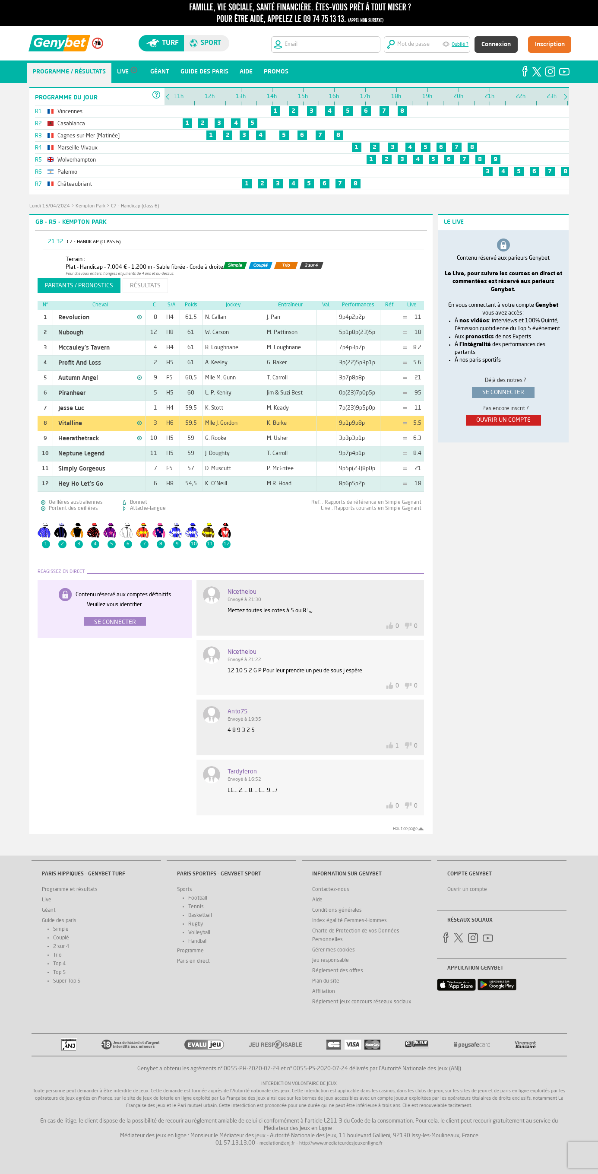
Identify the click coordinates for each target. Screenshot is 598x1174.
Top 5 (59, 972)
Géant (49, 910)
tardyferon (242, 772)
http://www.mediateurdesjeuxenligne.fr (341, 1143)
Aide (317, 900)
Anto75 (237, 712)
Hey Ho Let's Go (80, 484)
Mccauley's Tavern (84, 348)
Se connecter (115, 622)
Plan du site (325, 981)
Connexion (496, 44)
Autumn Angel (78, 378)
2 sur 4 (61, 946)
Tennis (196, 907)
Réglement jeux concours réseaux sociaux (361, 1002)
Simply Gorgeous (81, 469)
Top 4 (59, 964)
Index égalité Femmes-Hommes (349, 920)
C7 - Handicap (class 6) (135, 206)
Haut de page (405, 829)
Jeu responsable (330, 960)
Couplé (61, 938)
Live (46, 900)
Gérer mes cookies (333, 950)
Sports (184, 889)
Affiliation (323, 991)
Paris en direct (193, 961)
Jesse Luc (71, 408)
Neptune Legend (81, 454)
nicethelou (242, 592)
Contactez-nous (330, 889)
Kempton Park (90, 206)
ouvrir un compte (503, 420)
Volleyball (199, 932)
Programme (190, 951)
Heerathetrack (78, 439)
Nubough (70, 333)
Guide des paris (59, 920)
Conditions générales (337, 910)
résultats (145, 286)
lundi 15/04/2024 (49, 206)
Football (197, 898)
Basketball (200, 915)
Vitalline (70, 423)
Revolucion (73, 318)
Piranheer (71, 393)
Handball (198, 941)
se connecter (503, 392)
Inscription (550, 44)
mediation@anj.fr (277, 1143)
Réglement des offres (337, 971)
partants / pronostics (79, 286)
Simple (61, 929)
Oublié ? (460, 44)
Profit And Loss (79, 363)
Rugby (195, 924)
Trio (57, 955)
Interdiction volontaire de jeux (299, 1084)
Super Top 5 (66, 981)
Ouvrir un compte (467, 889)
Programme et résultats (70, 889)
